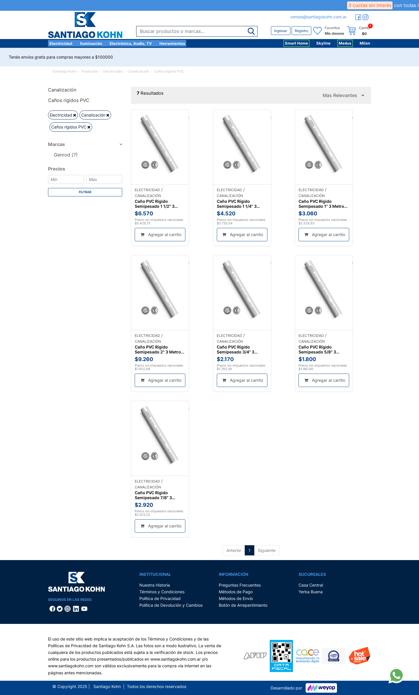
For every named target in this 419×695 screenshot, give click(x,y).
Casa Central (311, 585)
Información (233, 574)
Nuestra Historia (154, 585)
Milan (365, 43)
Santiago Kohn (65, 71)
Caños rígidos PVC (169, 71)
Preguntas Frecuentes (240, 585)
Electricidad (60, 43)
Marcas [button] (56, 144)
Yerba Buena (311, 591)
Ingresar (280, 31)
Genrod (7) (66, 155)
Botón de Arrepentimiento (243, 605)
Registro (301, 31)
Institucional (155, 574)
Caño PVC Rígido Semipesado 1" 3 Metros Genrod (323, 204)
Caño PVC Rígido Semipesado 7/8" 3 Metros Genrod (153, 495)
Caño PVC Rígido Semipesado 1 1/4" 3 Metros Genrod (237, 204)
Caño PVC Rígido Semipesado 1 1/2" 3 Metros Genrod (155, 204)
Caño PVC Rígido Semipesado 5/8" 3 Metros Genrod (317, 349)
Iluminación (91, 43)
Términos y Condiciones (161, 591)
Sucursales (312, 574)
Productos (89, 71)
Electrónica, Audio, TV (131, 43)
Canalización (138, 71)
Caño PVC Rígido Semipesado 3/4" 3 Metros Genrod (235, 349)
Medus (345, 43)
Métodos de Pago (236, 591)
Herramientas (172, 43)
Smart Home (296, 43)
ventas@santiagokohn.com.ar (318, 16)
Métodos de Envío (236, 598)
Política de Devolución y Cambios (171, 605)
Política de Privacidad (160, 598)
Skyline (323, 43)
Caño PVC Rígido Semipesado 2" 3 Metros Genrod (159, 349)
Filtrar (85, 192)
